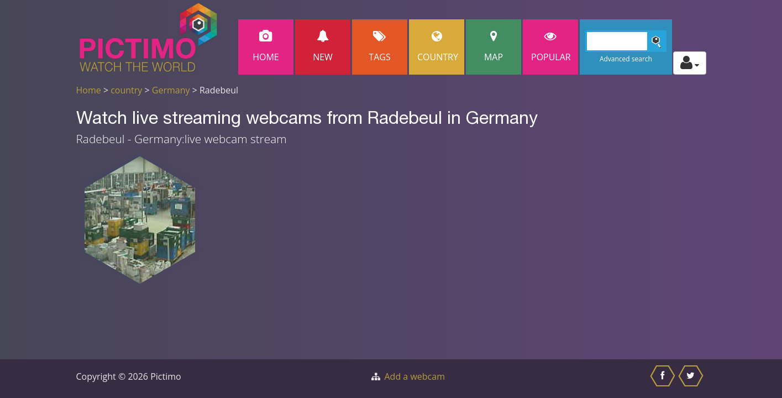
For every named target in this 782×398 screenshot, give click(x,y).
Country (437, 46)
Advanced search (626, 59)
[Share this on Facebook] (664, 378)
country (126, 90)
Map (493, 46)
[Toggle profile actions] (689, 63)
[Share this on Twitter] (692, 378)
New (322, 46)
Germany (171, 90)
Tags (379, 46)
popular (551, 46)
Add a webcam (415, 376)
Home (265, 46)
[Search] (625, 41)
